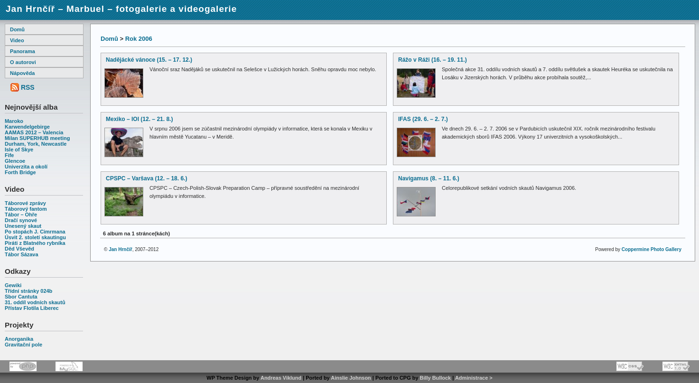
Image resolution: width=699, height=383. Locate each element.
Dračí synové (21, 220)
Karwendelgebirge (27, 127)
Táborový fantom (26, 209)
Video (17, 40)
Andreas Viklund (281, 378)
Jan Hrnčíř (120, 249)
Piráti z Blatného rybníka (35, 243)
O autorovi (23, 62)
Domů (17, 29)
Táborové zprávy (25, 203)
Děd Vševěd (19, 249)
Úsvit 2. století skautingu (35, 237)
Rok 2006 (138, 38)
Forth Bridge (20, 172)
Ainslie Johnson (351, 378)
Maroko (14, 121)
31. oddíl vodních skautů (35, 302)
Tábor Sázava (21, 254)
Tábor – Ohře (21, 214)
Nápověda (22, 73)
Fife (9, 155)
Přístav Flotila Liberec (32, 308)
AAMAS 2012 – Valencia (34, 132)
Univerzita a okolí (26, 166)
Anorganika (19, 339)
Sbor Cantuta (21, 296)
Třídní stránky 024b (28, 291)
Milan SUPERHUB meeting (37, 138)
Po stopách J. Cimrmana (35, 231)
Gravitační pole (23, 344)
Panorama (22, 51)
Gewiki (13, 285)
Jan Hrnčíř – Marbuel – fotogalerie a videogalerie (121, 9)
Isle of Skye (19, 149)
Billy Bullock (435, 378)
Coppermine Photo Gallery (651, 249)
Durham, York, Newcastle (35, 144)
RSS (28, 87)
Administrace (471, 378)
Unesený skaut (23, 226)
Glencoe (15, 161)
